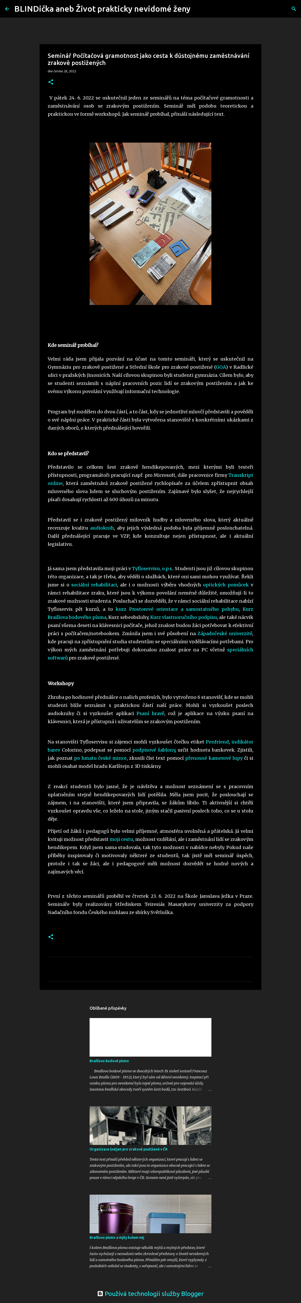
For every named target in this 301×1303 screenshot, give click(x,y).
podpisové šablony (153, 750)
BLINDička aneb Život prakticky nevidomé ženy (102, 8)
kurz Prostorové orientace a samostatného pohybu (177, 609)
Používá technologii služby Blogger (150, 1293)
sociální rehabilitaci (94, 585)
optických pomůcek (226, 585)
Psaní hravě (150, 713)
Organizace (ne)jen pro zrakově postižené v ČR (129, 1149)
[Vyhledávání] (198, 9)
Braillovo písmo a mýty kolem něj (117, 1238)
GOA (221, 367)
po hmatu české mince (100, 758)
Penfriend (217, 742)
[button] (51, 82)
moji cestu (121, 839)
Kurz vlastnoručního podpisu (183, 617)
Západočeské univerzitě (224, 633)
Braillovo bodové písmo (109, 1061)
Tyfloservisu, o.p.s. (152, 568)
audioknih (102, 528)
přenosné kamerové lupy (214, 758)
